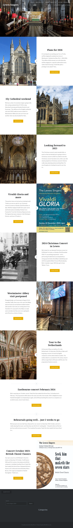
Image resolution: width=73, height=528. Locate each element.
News (47, 2)
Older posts (6, 492)
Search (7, 500)
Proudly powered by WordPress (29, 524)
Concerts (67, 2)
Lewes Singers (10, 4)
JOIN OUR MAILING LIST (37, 2)
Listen (60, 2)
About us (53, 2)
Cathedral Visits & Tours (62, 5)
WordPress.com (47, 524)
